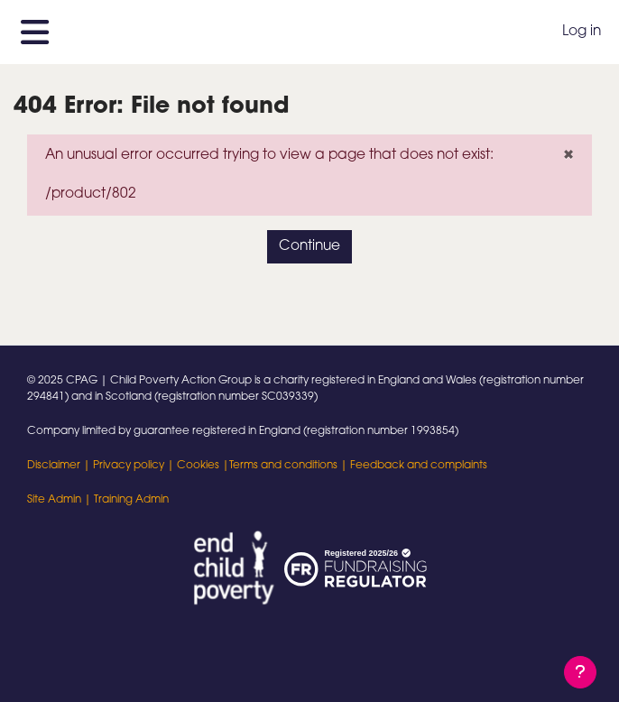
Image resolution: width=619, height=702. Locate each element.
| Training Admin (125, 499)
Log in (581, 31)
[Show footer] (580, 672)
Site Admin (54, 499)
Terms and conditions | (289, 465)
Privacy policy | (135, 465)
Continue (309, 246)
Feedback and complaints (418, 465)
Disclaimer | (60, 465)
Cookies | (203, 465)
